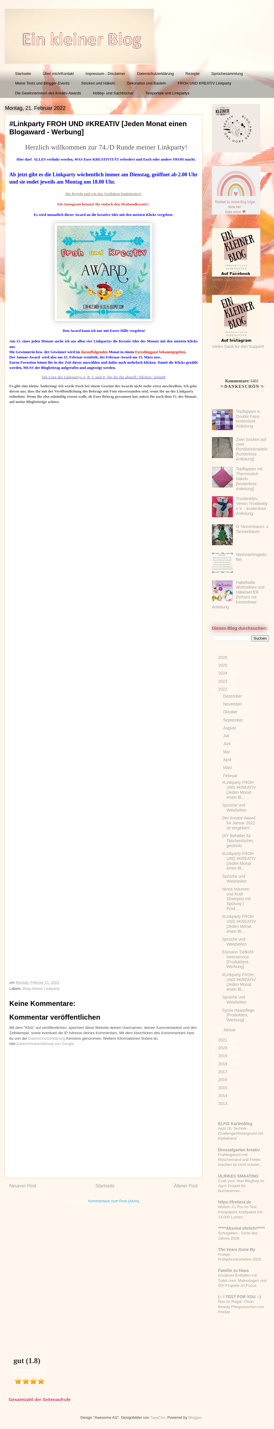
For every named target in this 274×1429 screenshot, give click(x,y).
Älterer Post (186, 1185)
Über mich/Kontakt (58, 73)
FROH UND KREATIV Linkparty (204, 83)
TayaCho (157, 1417)
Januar (230, 1029)
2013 (223, 1103)
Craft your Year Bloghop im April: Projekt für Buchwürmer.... (241, 1186)
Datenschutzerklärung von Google (45, 1043)
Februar (230, 775)
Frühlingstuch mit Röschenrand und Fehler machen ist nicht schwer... (240, 1159)
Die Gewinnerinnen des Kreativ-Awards (48, 93)
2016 (223, 1079)
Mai (227, 751)
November (233, 704)
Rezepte (192, 73)
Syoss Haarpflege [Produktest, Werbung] (238, 1015)
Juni (227, 743)
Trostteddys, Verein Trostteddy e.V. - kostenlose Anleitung (252, 505)
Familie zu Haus (233, 1270)
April (227, 759)
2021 (223, 1040)
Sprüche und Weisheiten (234, 807)
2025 (223, 665)
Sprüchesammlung (227, 73)
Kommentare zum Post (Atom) (113, 1201)
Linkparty (52, 988)
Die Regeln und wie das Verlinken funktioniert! (103, 193)
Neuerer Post (22, 1185)
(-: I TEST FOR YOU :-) (239, 1296)
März (228, 767)
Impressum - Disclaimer (105, 73)
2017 (223, 1071)
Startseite (23, 73)
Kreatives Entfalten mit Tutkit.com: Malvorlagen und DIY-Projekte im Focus (242, 1280)
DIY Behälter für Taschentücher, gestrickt (238, 840)
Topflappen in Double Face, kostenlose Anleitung (248, 418)
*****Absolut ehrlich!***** (241, 1228)
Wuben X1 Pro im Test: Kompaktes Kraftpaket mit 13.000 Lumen (240, 1212)
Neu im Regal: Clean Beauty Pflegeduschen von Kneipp (241, 1306)
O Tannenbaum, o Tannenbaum (252, 529)
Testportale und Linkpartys (167, 93)
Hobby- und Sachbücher (113, 93)
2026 (223, 657)
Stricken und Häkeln (98, 83)
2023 (223, 681)
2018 (223, 1064)
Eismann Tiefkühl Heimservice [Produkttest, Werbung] (237, 959)
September (233, 720)
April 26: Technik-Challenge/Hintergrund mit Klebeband (240, 1133)
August (230, 728)
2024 (223, 673)
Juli (226, 735)
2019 (223, 1055)
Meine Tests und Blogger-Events (42, 83)
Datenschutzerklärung (155, 73)
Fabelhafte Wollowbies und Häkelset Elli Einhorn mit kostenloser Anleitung (238, 594)
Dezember (233, 696)
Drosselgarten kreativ (239, 1150)
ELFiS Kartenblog (235, 1123)
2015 (223, 1087)
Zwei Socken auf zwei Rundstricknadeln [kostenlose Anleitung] (252, 449)
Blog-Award (32, 988)
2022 (223, 689)
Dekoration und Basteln (146, 83)
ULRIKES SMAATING (238, 1176)
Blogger (194, 1417)
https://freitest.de (234, 1202)
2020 (223, 1048)
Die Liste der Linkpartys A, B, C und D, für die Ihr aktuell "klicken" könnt (103, 377)
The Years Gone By (236, 1249)
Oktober (231, 712)
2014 (223, 1095)
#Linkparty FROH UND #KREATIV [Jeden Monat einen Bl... (239, 789)
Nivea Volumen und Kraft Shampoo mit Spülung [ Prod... (236, 899)
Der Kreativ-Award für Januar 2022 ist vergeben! (238, 823)
